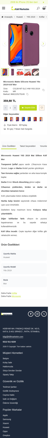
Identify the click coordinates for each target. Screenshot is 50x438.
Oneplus (6, 435)
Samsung (7, 419)
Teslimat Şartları (10, 387)
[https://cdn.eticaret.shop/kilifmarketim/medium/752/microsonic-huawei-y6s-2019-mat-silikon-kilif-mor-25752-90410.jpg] (24, 44)
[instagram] (37, 314)
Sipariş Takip (8, 374)
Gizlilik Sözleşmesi (11, 391)
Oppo (5, 431)
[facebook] (30, 314)
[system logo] (20, 8)
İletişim (6, 358)
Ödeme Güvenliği (10, 403)
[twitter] (44, 314)
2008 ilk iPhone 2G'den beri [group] (24, 2)
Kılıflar (14, 293)
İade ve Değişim (10, 399)
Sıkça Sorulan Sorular (12, 370)
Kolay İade (7, 362)
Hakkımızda (8, 366)
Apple (5, 415)
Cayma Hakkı (8, 395)
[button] (4, 43)
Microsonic (16, 296)
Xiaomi (6, 423)
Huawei (6, 427)
